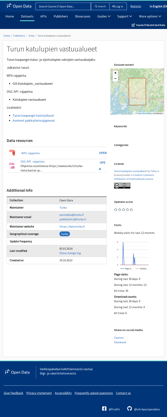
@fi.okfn (111, 408)
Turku (31, 35)
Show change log (70, 253)
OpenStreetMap (145, 113)
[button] (115, 73)
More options (150, 16)
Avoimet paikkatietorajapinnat (34, 120)
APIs (43, 16)
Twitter (119, 338)
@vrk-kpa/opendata (143, 408)
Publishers (61, 16)
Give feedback (13, 393)
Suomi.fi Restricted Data (150, 25)
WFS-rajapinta (30, 153)
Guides (104, 16)
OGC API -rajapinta (32, 161)
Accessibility (63, 393)
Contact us (123, 393)
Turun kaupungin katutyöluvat (33, 115)
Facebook (120, 342)
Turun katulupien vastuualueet (54, 35)
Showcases (82, 16)
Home (9, 16)
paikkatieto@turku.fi (72, 219)
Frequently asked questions (94, 393)
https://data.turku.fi (72, 226)
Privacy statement (39, 393)
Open (103, 153)
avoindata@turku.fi (71, 215)
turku (64, 234)
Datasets (27, 16)
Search (100, 6)
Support (124, 16)
